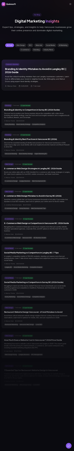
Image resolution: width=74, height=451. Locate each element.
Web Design (21, 45)
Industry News (48, 50)
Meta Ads (39, 45)
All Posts (9, 45)
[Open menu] (70, 3)
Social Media (50, 45)
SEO (30, 45)
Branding (37, 50)
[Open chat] (69, 446)
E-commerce (25, 50)
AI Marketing (63, 45)
